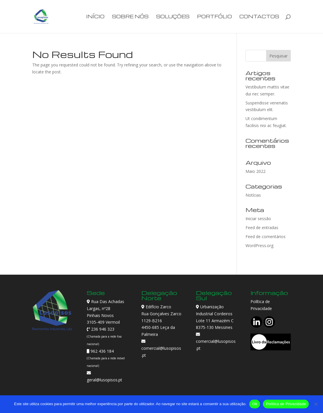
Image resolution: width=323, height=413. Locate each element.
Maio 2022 (256, 171)
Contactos (259, 17)
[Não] (316, 404)
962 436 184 (101, 351)
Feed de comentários (266, 236)
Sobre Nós (130, 17)
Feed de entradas (262, 227)
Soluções (173, 17)
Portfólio (214, 17)
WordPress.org (259, 245)
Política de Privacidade (286, 404)
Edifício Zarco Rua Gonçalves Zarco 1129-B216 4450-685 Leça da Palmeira (161, 320)
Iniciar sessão (258, 218)
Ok (254, 404)
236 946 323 (102, 329)
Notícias (253, 195)
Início (95, 17)
